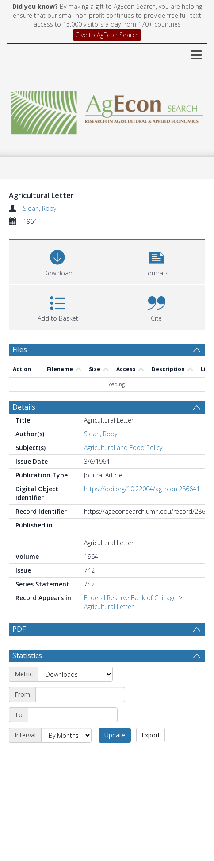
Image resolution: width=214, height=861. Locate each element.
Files (19, 349)
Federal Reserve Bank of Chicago (130, 597)
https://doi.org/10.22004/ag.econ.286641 (142, 489)
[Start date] (80, 694)
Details (23, 407)
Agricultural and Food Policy (123, 447)
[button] (156, 261)
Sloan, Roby (39, 208)
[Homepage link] (106, 110)
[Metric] (75, 674)
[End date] (73, 714)
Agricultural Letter (109, 606)
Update (114, 735)
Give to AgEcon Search (107, 35)
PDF (19, 629)
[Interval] (66, 735)
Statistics (27, 655)
